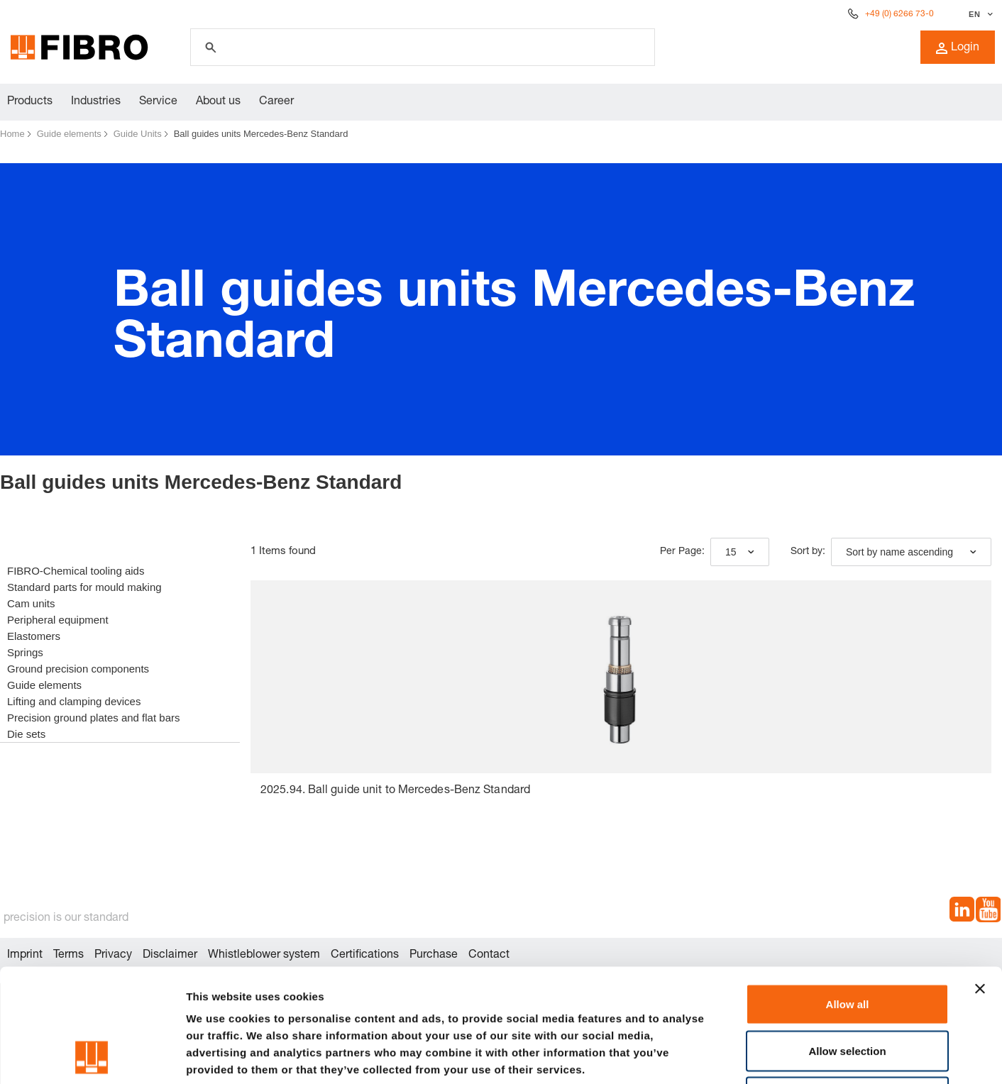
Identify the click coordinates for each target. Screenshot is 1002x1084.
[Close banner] (980, 882)
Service (158, 102)
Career (276, 102)
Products (30, 102)
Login (957, 48)
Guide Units (138, 133)
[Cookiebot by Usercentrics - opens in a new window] (92, 1056)
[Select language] (979, 14)
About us (218, 102)
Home (12, 133)
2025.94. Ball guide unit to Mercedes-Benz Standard (395, 791)
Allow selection (847, 945)
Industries (96, 102)
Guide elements (69, 133)
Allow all (847, 898)
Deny (848, 991)
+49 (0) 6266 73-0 (899, 14)
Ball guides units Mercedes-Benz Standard (261, 133)
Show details (745, 1056)
